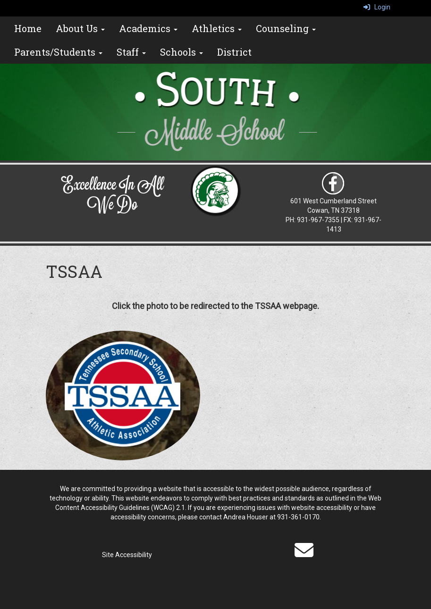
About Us (80, 28)
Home (28, 28)
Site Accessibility (127, 555)
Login (376, 7)
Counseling (286, 28)
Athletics (217, 28)
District (234, 52)
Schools (181, 52)
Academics (148, 28)
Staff (131, 52)
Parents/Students (58, 52)
